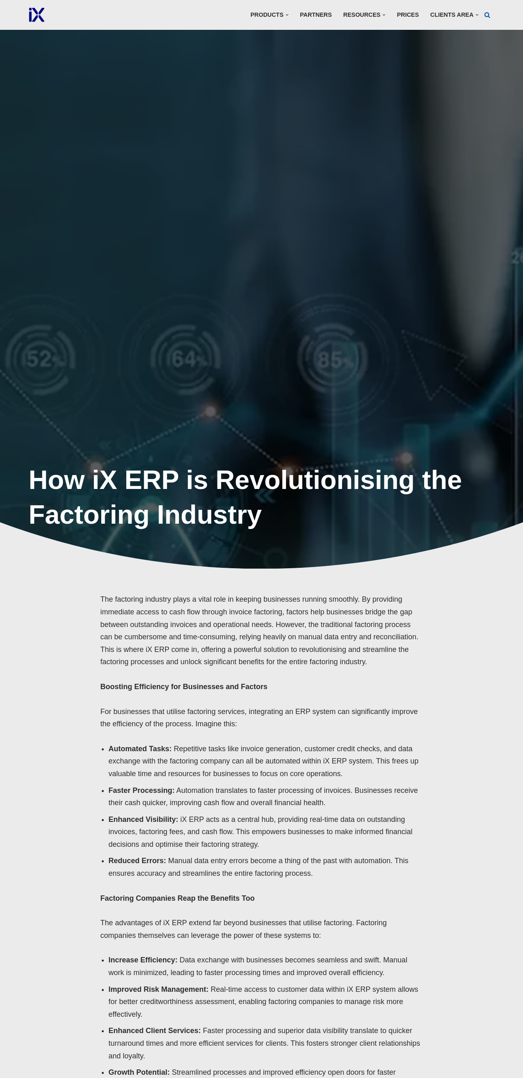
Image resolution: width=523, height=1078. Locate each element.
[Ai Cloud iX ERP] (37, 14)
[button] (287, 14)
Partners (316, 14)
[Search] (487, 15)
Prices (408, 14)
